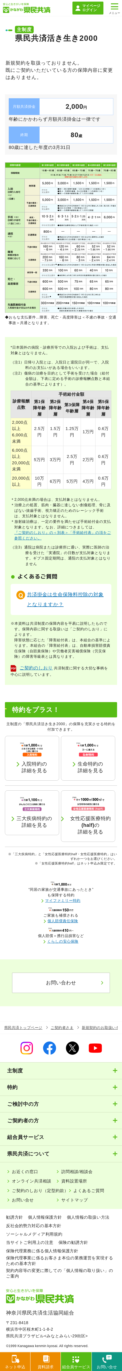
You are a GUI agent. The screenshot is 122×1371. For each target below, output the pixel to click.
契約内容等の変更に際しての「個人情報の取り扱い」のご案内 (59, 1273)
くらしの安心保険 (62, 941)
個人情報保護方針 (45, 1217)
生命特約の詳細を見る (90, 767)
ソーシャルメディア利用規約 (34, 1234)
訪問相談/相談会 (77, 1171)
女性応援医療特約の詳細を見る (90, 825)
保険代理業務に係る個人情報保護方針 (42, 1251)
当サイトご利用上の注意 (29, 1242)
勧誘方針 (14, 1217)
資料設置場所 (74, 1181)
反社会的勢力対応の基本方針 (33, 1225)
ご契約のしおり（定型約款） (40, 1190)
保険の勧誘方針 (73, 1242)
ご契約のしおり (36, 667)
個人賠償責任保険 (63, 921)
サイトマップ (74, 1200)
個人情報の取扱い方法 (88, 1217)
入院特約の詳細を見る (34, 767)
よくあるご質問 (88, 1190)
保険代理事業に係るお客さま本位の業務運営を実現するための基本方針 (59, 1261)
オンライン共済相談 (31, 1181)
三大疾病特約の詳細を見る (34, 822)
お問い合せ (23, 1200)
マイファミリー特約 (63, 900)
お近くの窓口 (25, 1171)
